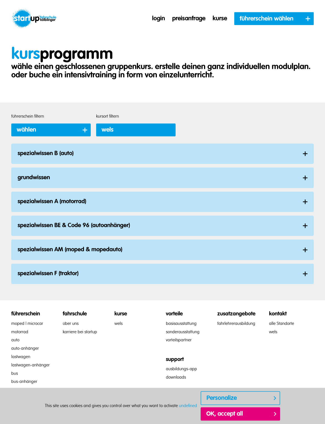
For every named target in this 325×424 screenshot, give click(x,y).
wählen (26, 130)
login (158, 18)
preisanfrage (188, 18)
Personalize (222, 398)
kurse (220, 18)
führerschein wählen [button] (266, 19)
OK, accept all (224, 414)
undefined (188, 406)
